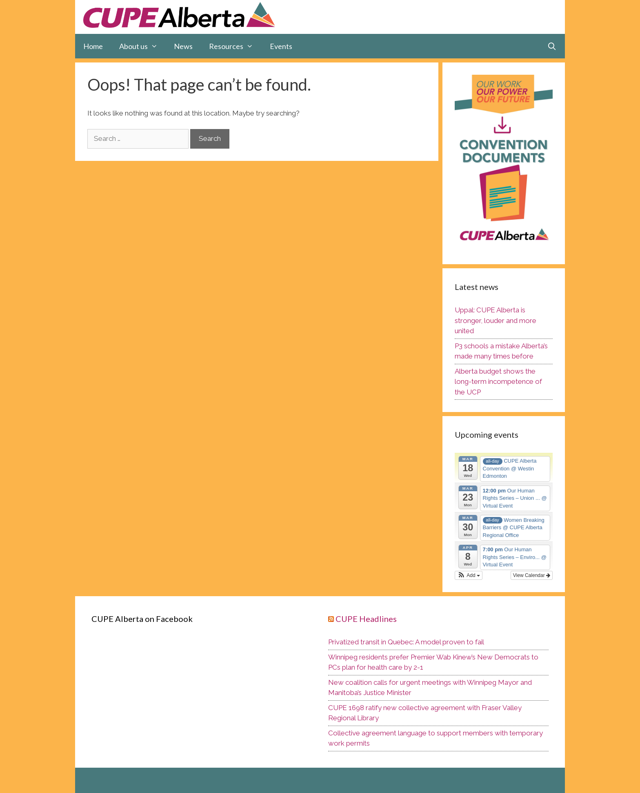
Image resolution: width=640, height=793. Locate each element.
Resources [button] (235, 46)
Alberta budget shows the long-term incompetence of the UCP (498, 381)
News (183, 46)
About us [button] (142, 46)
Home (93, 46)
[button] (468, 575)
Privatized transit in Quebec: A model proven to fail (406, 642)
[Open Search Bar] (552, 46)
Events (281, 46)
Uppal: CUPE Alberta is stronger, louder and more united (495, 320)
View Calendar (531, 575)
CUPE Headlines (366, 619)
